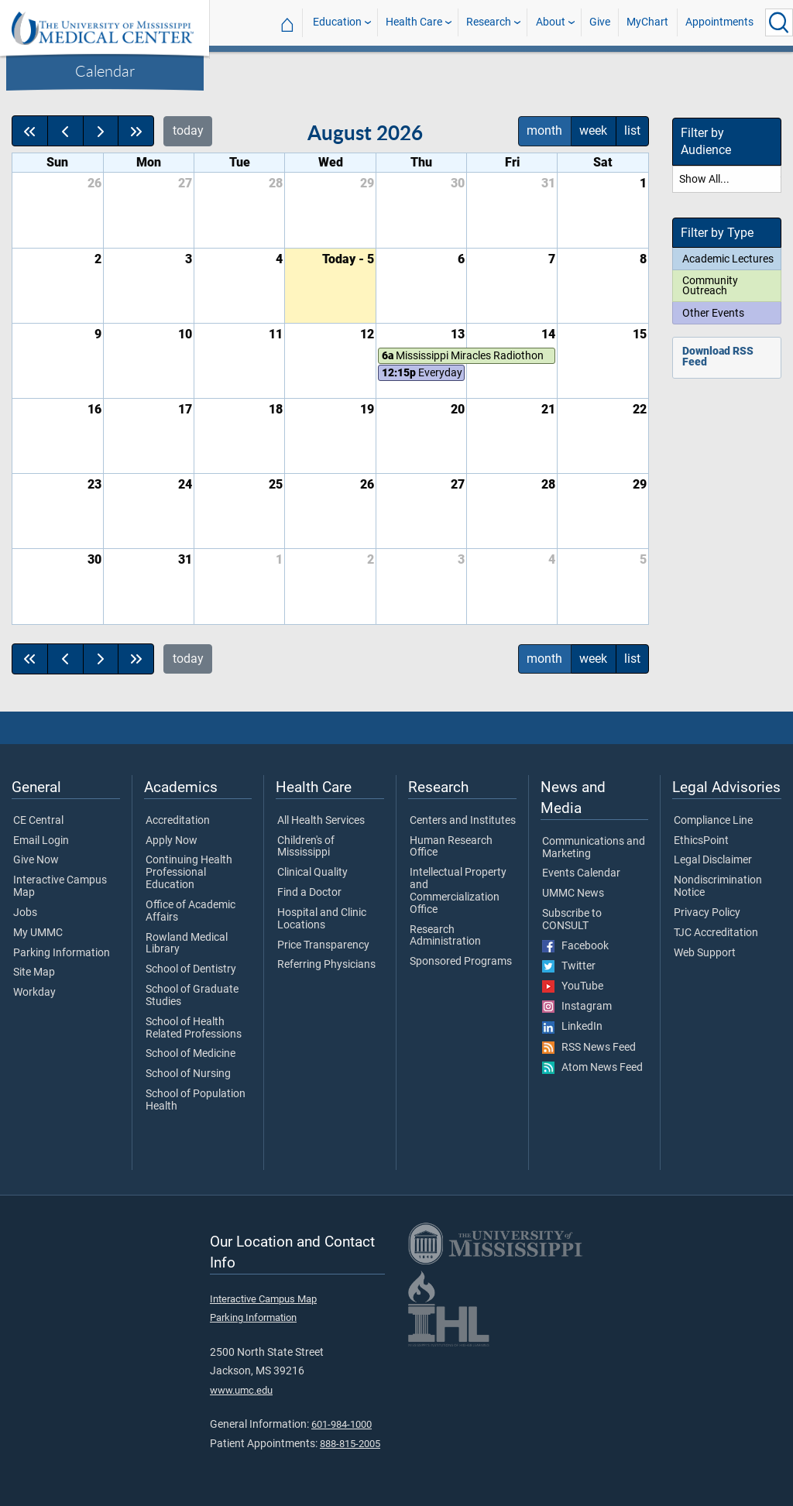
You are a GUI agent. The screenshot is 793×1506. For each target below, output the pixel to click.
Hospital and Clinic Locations (321, 919)
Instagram (577, 1006)
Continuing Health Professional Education (189, 872)
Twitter (569, 966)
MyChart (647, 22)
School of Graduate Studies (192, 995)
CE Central (38, 821)
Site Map (34, 972)
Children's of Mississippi (306, 847)
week (593, 130)
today (188, 130)
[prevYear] (30, 130)
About (550, 22)
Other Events (713, 313)
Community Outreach (710, 285)
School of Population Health (195, 1100)
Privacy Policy (707, 913)
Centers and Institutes (463, 821)
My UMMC (38, 933)
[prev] (65, 130)
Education (337, 22)
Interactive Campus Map (60, 886)
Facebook (575, 946)
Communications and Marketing (593, 847)
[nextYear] (136, 130)
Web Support (705, 953)
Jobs (25, 913)
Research (488, 22)
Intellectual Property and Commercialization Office (458, 890)
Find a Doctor (309, 893)
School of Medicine (190, 1054)
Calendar (105, 70)
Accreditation (178, 821)
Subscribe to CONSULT (572, 919)
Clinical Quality (312, 872)
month (544, 130)
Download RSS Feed (718, 357)
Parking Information (61, 953)
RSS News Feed (589, 1047)
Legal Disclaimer (713, 860)
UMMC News (573, 893)
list (632, 130)
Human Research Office (451, 847)
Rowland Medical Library (187, 943)
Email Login (41, 841)
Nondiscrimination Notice (718, 886)
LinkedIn (572, 1027)
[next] (101, 130)
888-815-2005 (350, 1443)
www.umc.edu (241, 1390)
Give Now (36, 860)
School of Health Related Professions (194, 1028)
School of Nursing (188, 1074)
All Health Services (321, 821)
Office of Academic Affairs (190, 911)
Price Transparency (323, 945)
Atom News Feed (592, 1068)
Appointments (719, 22)
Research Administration (445, 936)
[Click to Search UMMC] (779, 22)
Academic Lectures (728, 258)
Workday (34, 992)
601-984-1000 (341, 1424)
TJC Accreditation (716, 933)
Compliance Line (713, 821)
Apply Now (171, 841)
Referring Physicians (326, 965)
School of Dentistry (191, 969)
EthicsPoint (701, 841)
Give (599, 22)
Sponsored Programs (461, 961)
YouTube (572, 986)
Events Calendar (581, 873)
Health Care (414, 22)
